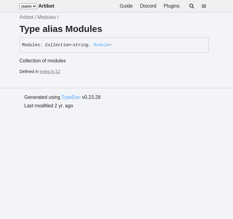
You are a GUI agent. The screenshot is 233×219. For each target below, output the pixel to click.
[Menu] (207, 6)
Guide (126, 6)
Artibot (46, 6)
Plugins (172, 6)
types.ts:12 (50, 71)
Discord (148, 6)
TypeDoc (70, 97)
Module (101, 45)
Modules (47, 17)
